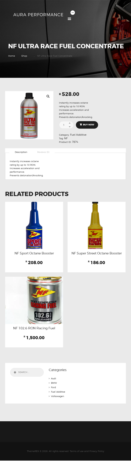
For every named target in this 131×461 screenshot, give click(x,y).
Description (21, 152)
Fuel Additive (78, 134)
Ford (53, 387)
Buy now (88, 124)
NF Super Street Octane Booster (96, 253)
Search (14, 372)
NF (66, 138)
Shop (24, 55)
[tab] (21, 152)
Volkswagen (57, 396)
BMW (54, 383)
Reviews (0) (43, 152)
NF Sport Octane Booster (34, 253)
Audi (53, 379)
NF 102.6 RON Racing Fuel (34, 329)
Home (11, 55)
